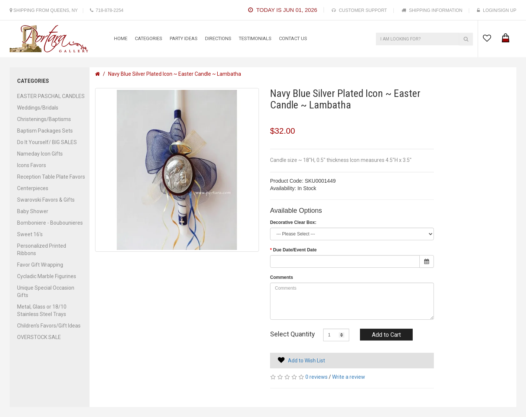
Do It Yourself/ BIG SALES (47, 142)
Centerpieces (32, 188)
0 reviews (316, 377)
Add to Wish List (306, 361)
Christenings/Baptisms (44, 119)
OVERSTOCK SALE (39, 337)
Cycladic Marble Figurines (46, 276)
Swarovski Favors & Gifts (46, 200)
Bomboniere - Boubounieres (50, 223)
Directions (218, 38)
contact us (293, 38)
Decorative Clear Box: (293, 222)
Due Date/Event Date (294, 250)
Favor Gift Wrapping (40, 265)
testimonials (255, 38)
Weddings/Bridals (37, 108)
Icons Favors (31, 165)
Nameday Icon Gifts (40, 154)
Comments (281, 277)
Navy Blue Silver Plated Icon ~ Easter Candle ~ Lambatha (174, 74)
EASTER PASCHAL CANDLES (51, 96)
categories (148, 38)
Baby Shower (32, 211)
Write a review (348, 377)
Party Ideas (184, 38)
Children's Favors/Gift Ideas (49, 326)
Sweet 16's (30, 234)
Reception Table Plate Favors (51, 177)
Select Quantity (292, 334)
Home (120, 38)
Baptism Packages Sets (45, 131)
